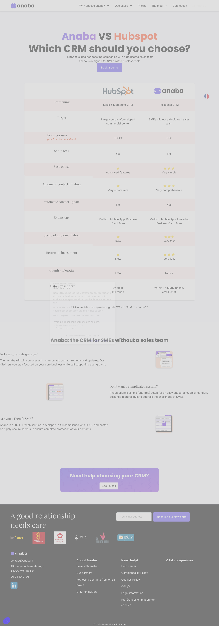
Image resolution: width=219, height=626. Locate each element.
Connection (180, 5)
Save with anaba (87, 566)
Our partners (84, 572)
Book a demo (109, 67)
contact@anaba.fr (22, 560)
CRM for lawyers (86, 591)
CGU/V (125, 586)
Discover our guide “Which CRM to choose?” (119, 307)
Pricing (142, 5)
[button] (94, 5)
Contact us (199, 5)
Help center (128, 566)
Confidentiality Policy (134, 572)
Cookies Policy (130, 579)
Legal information (132, 593)
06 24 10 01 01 (20, 576)
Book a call (109, 485)
